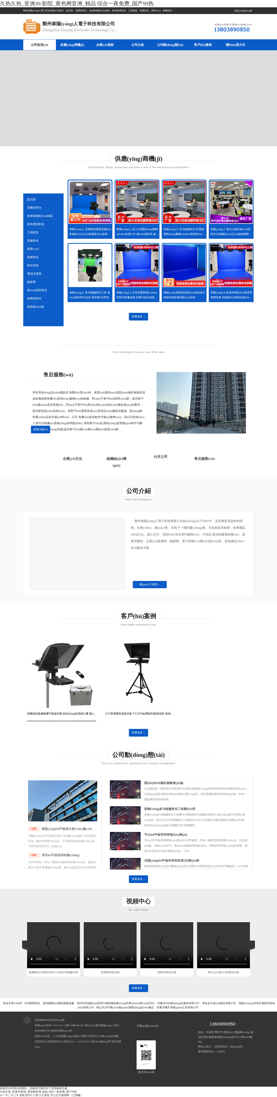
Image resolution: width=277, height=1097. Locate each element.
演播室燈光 (34, 207)
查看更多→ (138, 316)
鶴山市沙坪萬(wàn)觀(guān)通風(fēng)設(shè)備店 (125, 1007)
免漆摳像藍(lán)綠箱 (40, 215)
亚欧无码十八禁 (28, 1095)
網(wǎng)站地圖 (109, 1036)
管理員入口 (94, 1036)
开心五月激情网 (59, 1095)
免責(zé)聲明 (80, 1036)
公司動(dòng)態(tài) (170, 44)
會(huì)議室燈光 (37, 290)
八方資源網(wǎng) (63, 1036)
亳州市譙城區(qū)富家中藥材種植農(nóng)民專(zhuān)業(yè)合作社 (116, 1003)
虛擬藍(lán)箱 (35, 306)
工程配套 (33, 232)
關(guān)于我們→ (149, 584)
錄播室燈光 (34, 298)
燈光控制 (33, 265)
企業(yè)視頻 (105, 44)
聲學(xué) (33, 248)
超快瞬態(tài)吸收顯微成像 (58, 1003)
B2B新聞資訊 (32, 1003)
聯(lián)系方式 (235, 44)
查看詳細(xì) (40, 429)
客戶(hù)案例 (203, 44)
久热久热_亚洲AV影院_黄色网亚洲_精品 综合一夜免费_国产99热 (77, 4)
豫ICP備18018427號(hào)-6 (80, 1025)
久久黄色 (44, 1095)
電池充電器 (34, 273)
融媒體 (31, 281)
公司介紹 (137, 44)
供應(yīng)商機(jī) (72, 44)
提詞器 (31, 199)
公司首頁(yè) (39, 44)
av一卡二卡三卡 (9, 1095)
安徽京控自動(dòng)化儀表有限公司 (178, 1003)
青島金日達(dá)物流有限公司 (219, 1003)
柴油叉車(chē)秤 (12, 1003)
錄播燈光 (33, 257)
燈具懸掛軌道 (35, 224)
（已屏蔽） (76, 1095)
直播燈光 (33, 240)
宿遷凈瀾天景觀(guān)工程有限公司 (178, 1007)
